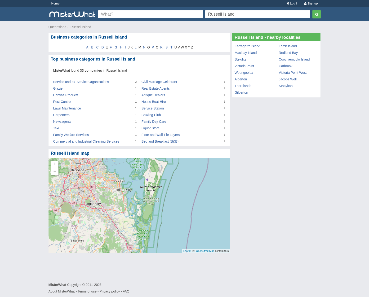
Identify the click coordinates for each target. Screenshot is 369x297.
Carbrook (286, 66)
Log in (292, 3)
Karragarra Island (247, 46)
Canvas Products (66, 95)
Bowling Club (151, 115)
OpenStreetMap (205, 250)
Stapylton (286, 86)
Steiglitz (240, 59)
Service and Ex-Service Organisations (81, 82)
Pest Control (62, 102)
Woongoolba (244, 72)
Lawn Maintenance (67, 108)
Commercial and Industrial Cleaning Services (86, 141)
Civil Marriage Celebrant (159, 82)
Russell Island (81, 27)
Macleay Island (246, 53)
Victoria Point (244, 66)
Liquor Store (151, 128)
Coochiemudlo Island (294, 59)
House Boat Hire (154, 102)
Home (55, 3)
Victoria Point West (293, 72)
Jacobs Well (288, 79)
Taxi (56, 128)
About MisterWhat (62, 291)
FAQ (126, 291)
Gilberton (241, 92)
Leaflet (187, 250)
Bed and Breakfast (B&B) (160, 141)
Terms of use (87, 291)
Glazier (58, 88)
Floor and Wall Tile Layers (161, 135)
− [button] (54, 171)
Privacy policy (110, 291)
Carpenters (61, 115)
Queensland (58, 27)
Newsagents (62, 121)
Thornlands (243, 86)
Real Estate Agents (156, 88)
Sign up (311, 3)
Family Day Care (154, 121)
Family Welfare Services (71, 135)
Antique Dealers (153, 95)
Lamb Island (288, 46)
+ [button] (54, 164)
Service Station (153, 108)
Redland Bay (288, 53)
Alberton (241, 79)
